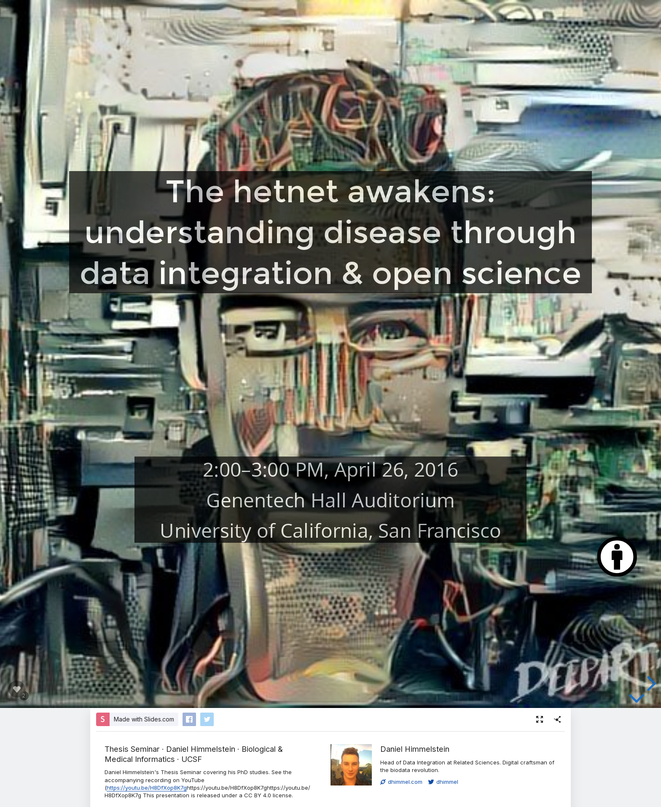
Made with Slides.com (144, 719)
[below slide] (636, 699)
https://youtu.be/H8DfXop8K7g (147, 787)
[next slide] (650, 683)
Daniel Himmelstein (414, 748)
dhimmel (443, 781)
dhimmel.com (401, 781)
